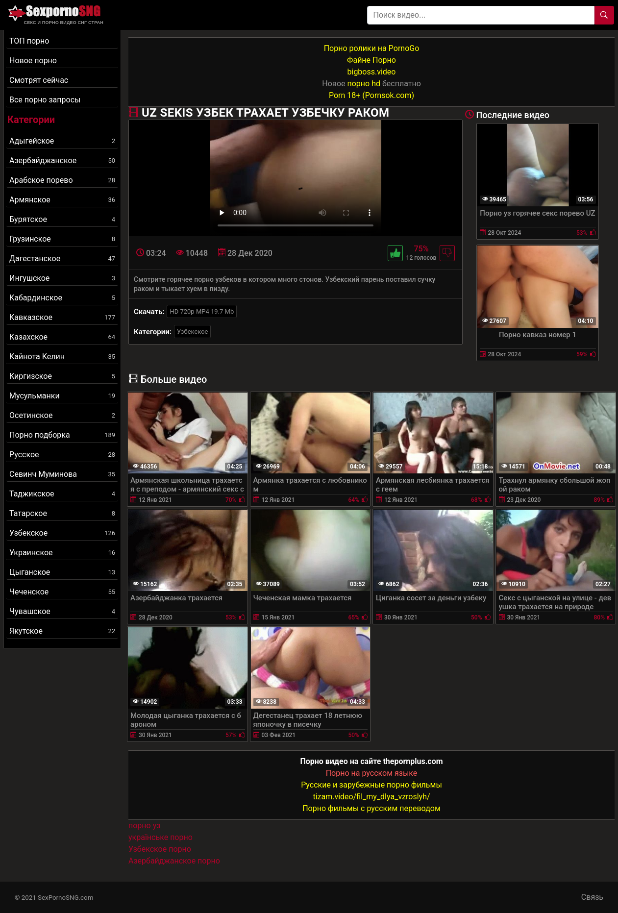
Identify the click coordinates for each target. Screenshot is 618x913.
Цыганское (62, 572)
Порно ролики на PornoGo (372, 48)
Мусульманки (62, 395)
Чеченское (62, 591)
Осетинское (62, 415)
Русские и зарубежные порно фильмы (371, 785)
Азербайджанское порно (174, 860)
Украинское (62, 552)
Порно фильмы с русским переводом (371, 808)
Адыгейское (62, 141)
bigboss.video (371, 71)
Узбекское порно (159, 849)
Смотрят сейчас (38, 80)
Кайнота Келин (62, 356)
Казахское (62, 337)
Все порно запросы (44, 99)
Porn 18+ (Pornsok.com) (371, 95)
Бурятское (62, 219)
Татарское (62, 513)
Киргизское (62, 376)
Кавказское (62, 317)
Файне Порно (371, 60)
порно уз (144, 825)
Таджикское (62, 493)
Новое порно (33, 60)
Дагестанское (62, 258)
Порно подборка (62, 435)
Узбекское (62, 533)
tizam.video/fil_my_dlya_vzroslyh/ (371, 796)
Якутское (62, 631)
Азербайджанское (62, 160)
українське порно (160, 837)
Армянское (62, 199)
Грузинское (62, 239)
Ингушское (62, 278)
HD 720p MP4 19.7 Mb (202, 311)
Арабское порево (62, 180)
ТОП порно (29, 41)
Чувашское (62, 611)
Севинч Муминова (62, 474)
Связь (592, 897)
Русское (62, 454)
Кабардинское (62, 297)
